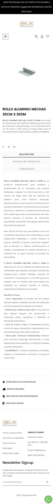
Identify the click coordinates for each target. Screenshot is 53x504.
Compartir (5, 147)
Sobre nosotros (9, 443)
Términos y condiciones (13, 438)
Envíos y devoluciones (12, 433)
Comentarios (26, 169)
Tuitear (10, 147)
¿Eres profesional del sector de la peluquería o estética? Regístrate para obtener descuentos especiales (26, 7)
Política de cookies (11, 453)
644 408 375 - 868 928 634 (38, 443)
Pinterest (15, 147)
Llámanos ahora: (35, 437)
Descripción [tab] (26, 154)
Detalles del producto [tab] (26, 162)
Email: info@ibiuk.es (37, 450)
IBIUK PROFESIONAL (36, 455)
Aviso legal (7, 448)
